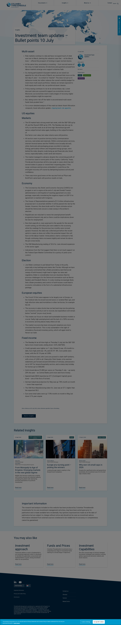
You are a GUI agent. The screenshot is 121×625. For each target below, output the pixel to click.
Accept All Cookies (99, 621)
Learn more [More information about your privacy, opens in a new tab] (17, 623)
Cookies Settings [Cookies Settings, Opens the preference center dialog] (85, 621)
